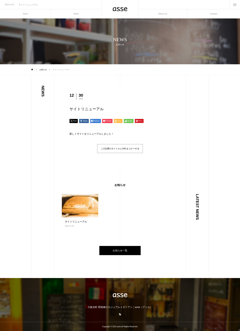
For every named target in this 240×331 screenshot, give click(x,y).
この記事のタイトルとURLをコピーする (120, 148)
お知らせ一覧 (120, 250)
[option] (51, 5)
